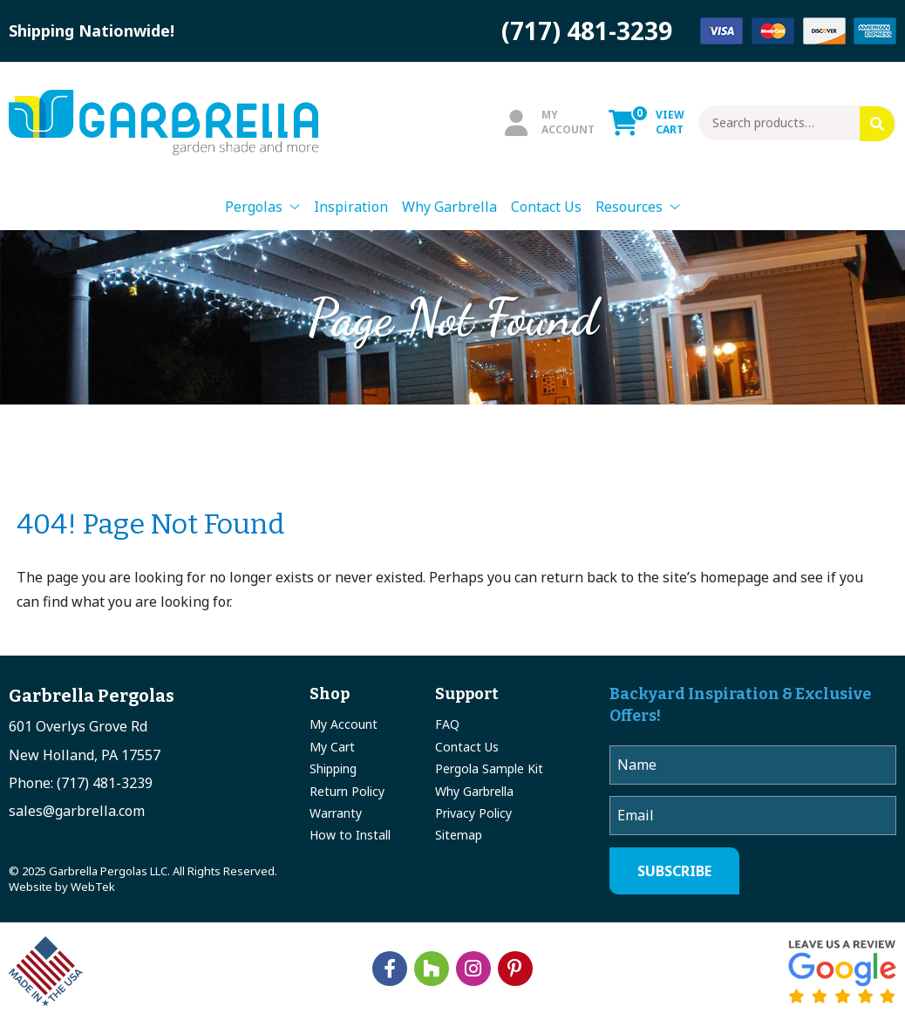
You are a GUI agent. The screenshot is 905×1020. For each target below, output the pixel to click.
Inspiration (351, 206)
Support (467, 694)
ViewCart (646, 122)
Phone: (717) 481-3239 (81, 782)
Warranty (336, 813)
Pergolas (253, 206)
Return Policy (347, 791)
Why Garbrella (449, 206)
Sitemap (458, 834)
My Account (344, 724)
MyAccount (550, 122)
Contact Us (546, 206)
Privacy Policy (473, 813)
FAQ (447, 724)
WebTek (93, 886)
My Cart (332, 746)
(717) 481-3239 (586, 30)
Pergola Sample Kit (489, 768)
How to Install (350, 834)
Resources (629, 206)
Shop (330, 694)
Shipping (333, 768)
